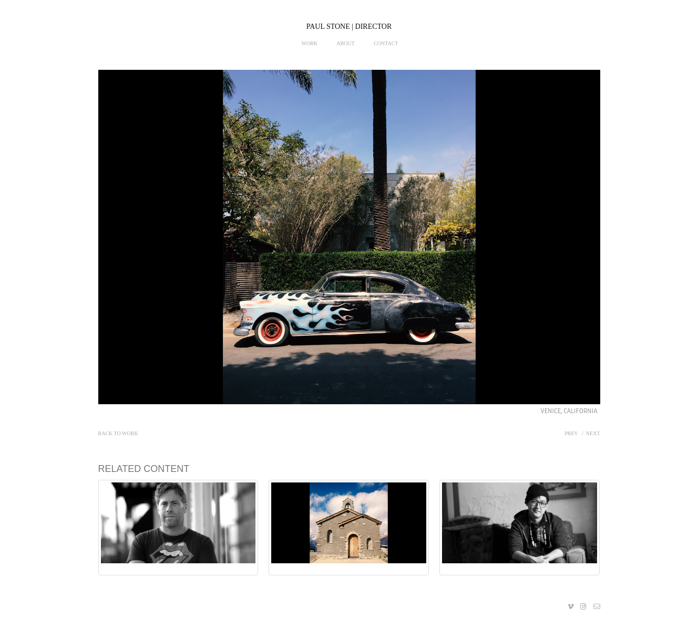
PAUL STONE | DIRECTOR (349, 26)
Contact (386, 43)
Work (310, 43)
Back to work (118, 433)
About (345, 43)
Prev (571, 433)
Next (593, 433)
